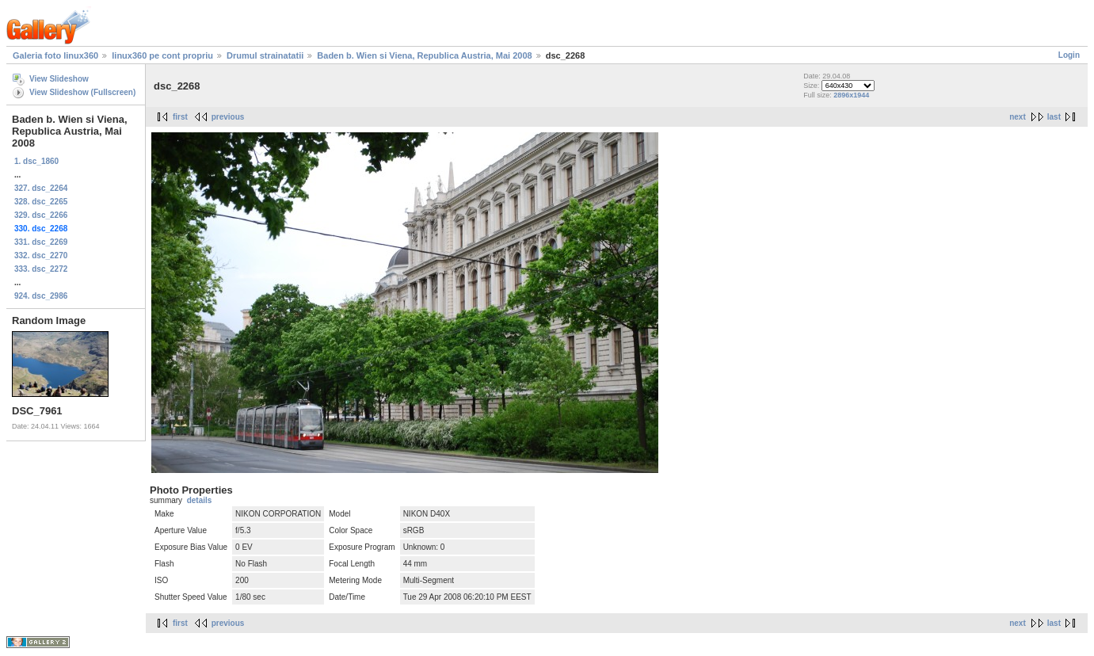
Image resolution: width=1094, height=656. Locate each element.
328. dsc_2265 (40, 201)
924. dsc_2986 (40, 296)
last (1054, 117)
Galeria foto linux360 (55, 55)
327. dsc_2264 (40, 188)
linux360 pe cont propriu (162, 55)
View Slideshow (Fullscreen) (82, 92)
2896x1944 (851, 95)
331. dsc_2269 (40, 242)
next (1017, 117)
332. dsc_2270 (40, 255)
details (199, 500)
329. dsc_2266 (40, 215)
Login (1069, 55)
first (180, 117)
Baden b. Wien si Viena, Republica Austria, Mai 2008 (424, 55)
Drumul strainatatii (265, 55)
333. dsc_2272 (40, 269)
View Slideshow (59, 78)
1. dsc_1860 (36, 161)
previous (228, 117)
